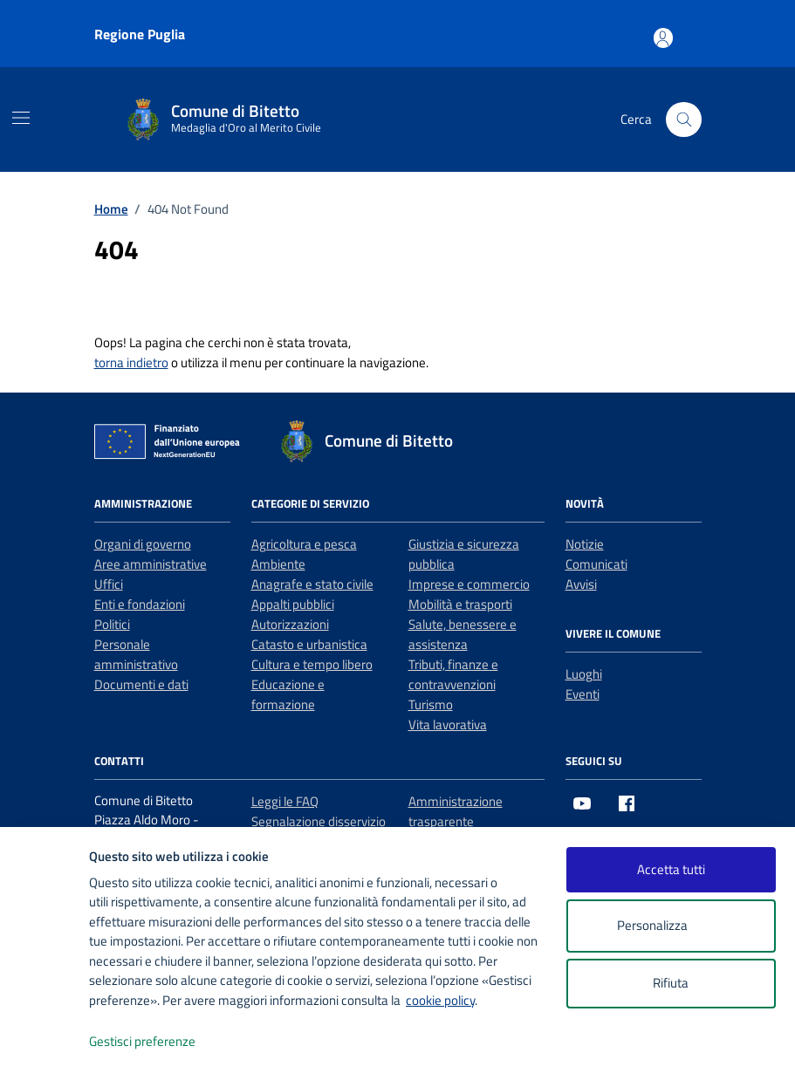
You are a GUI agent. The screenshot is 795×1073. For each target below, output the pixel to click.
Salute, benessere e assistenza (462, 634)
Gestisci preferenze (160, 1042)
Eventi (582, 694)
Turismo (430, 704)
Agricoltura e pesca (304, 544)
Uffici (108, 584)
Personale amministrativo (136, 654)
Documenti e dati (141, 684)
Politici (112, 624)
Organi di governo (142, 544)
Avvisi (581, 584)
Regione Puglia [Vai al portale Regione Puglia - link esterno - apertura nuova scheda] (139, 34)
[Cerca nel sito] (683, 119)
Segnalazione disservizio (318, 821)
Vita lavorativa (447, 724)
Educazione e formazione (288, 694)
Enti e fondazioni (139, 604)
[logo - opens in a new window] (45, 1042)
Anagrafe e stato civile (312, 584)
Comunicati (596, 564)
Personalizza (670, 926)
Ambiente (278, 564)
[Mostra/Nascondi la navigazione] (20, 117)
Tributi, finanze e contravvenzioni (453, 674)
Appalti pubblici (292, 604)
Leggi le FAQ (285, 801)
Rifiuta (671, 983)
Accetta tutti (671, 869)
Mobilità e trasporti (460, 604)
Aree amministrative (150, 564)
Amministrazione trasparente (455, 811)
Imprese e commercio (469, 584)
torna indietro (131, 362)
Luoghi (583, 674)
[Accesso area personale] (690, 30)
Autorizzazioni (290, 624)
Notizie (584, 544)
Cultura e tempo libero (312, 664)
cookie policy (440, 1000)
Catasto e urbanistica (309, 644)
